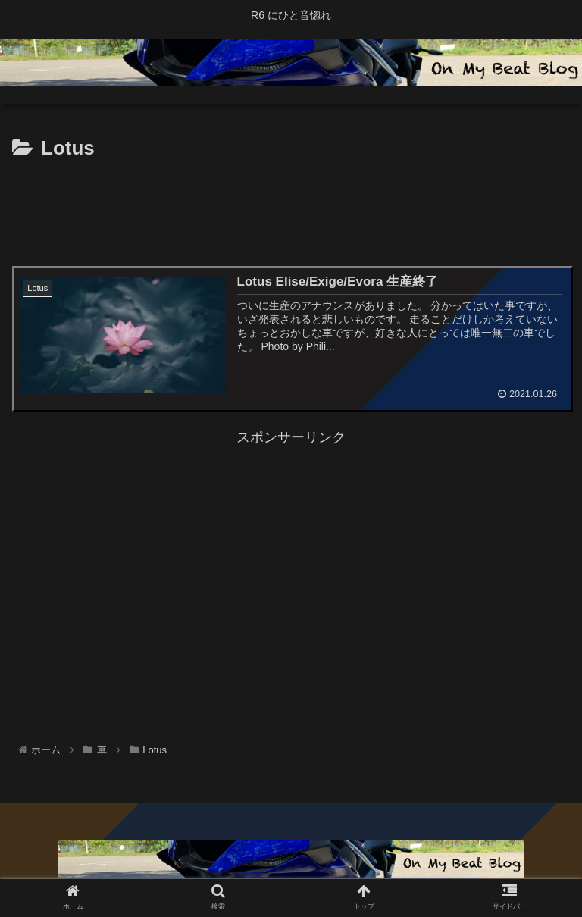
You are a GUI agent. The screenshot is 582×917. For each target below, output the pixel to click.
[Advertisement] (291, 208)
